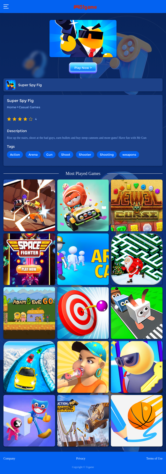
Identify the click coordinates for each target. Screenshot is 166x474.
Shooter (85, 155)
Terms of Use (154, 458)
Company (9, 458)
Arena (33, 155)
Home (11, 107)
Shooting (107, 155)
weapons (129, 155)
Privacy (80, 458)
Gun (49, 155)
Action (15, 155)
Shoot (65, 155)
